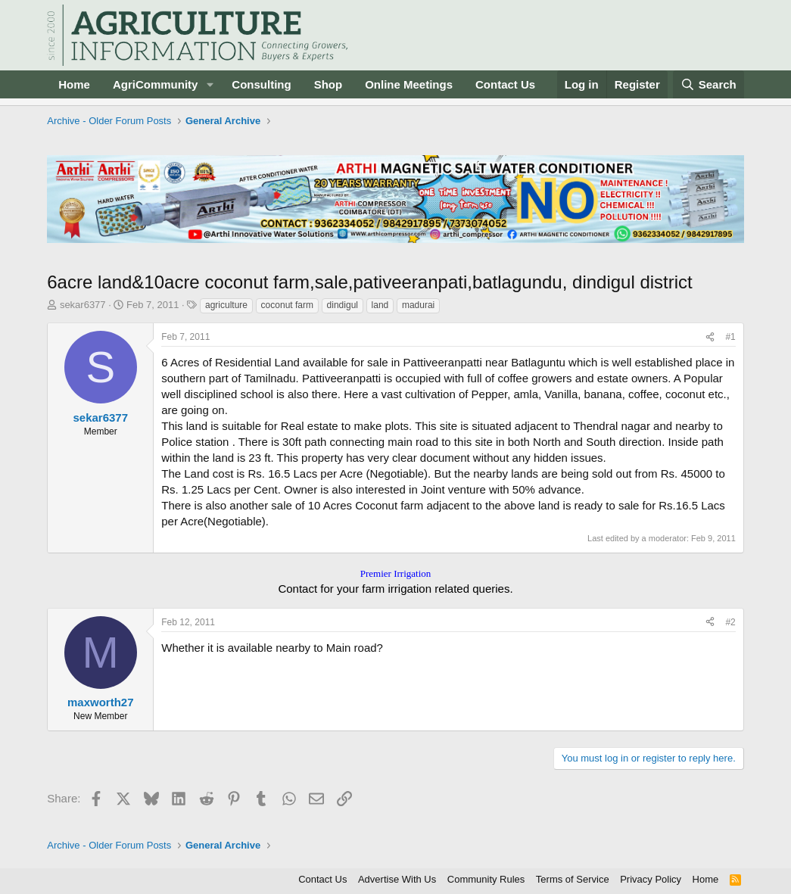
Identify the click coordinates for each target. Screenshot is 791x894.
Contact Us (505, 84)
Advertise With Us (397, 879)
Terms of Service (572, 879)
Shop (328, 84)
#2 (730, 622)
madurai (418, 305)
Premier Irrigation (395, 573)
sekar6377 (83, 304)
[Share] (710, 337)
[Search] (708, 84)
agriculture (226, 305)
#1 (730, 337)
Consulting (261, 84)
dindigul (342, 305)
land (380, 305)
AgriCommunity (155, 84)
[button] (209, 84)
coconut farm (287, 305)
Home (74, 84)
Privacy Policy (650, 879)
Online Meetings (409, 84)
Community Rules (486, 879)
